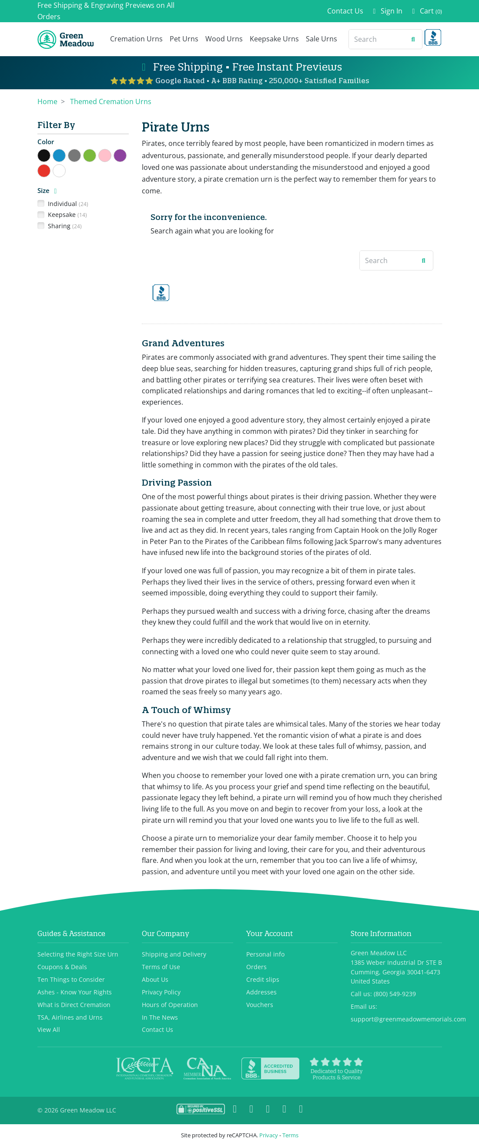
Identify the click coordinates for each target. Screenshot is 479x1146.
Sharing (65, 226)
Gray (80, 154)
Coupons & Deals (62, 967)
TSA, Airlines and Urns (70, 1017)
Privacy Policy (161, 992)
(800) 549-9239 (395, 994)
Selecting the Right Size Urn (77, 954)
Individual (68, 203)
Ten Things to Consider (71, 979)
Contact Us (345, 11)
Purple (126, 154)
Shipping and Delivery (174, 954)
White (65, 170)
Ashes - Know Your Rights (74, 992)
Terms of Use (161, 967)
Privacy (268, 1135)
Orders (256, 967)
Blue (65, 154)
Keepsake (67, 214)
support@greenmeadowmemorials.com (408, 1019)
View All (48, 1029)
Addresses (261, 992)
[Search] (376, 39)
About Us (155, 979)
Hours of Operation (170, 1005)
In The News (160, 1017)
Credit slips (262, 979)
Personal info (265, 954)
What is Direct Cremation (74, 1005)
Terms (290, 1135)
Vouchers (259, 1005)
